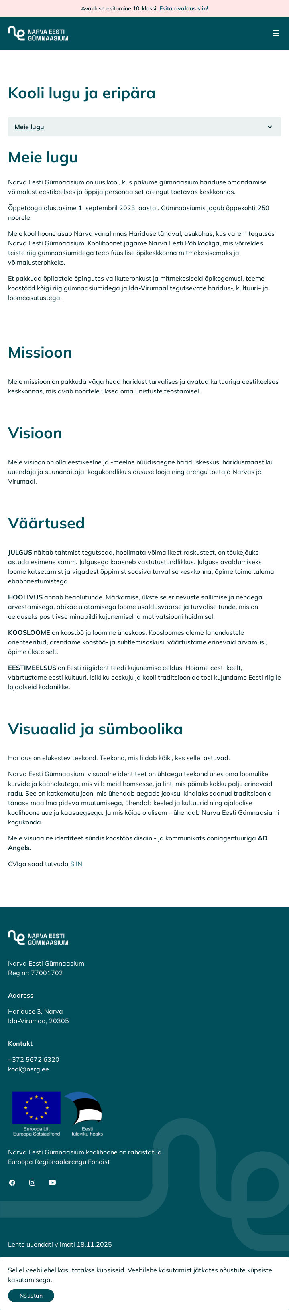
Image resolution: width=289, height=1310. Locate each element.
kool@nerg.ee (28, 1069)
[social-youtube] (52, 1182)
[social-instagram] (32, 1182)
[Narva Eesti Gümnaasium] (38, 33)
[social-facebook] (12, 1182)
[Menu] (276, 33)
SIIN (76, 864)
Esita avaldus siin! (183, 8)
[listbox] (144, 126)
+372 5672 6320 (33, 1059)
